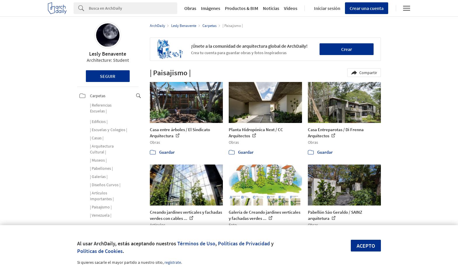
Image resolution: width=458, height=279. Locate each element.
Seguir (107, 76)
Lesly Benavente (107, 53)
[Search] (133, 8)
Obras (190, 8)
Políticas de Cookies (100, 251)
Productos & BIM (241, 8)
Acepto (366, 245)
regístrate (172, 262)
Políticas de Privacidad (244, 243)
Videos (290, 8)
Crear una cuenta (367, 8)
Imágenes (210, 8)
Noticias (271, 8)
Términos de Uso (196, 243)
